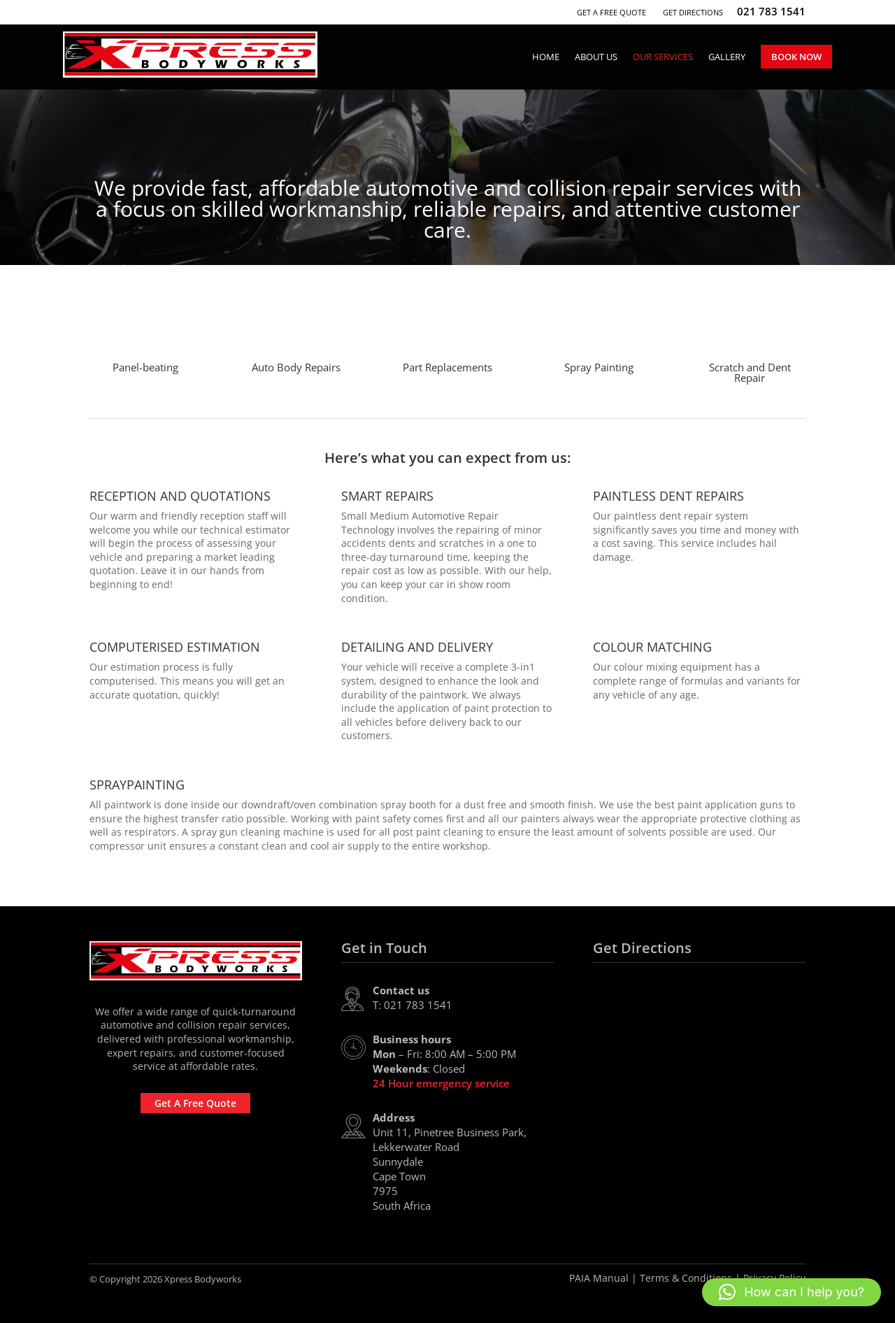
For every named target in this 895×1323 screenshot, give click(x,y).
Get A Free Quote (611, 12)
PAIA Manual (599, 1278)
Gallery (726, 57)
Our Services (663, 57)
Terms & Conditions (686, 1278)
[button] (791, 1292)
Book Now (796, 56)
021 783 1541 (771, 11)
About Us (596, 57)
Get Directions (693, 12)
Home (545, 57)
